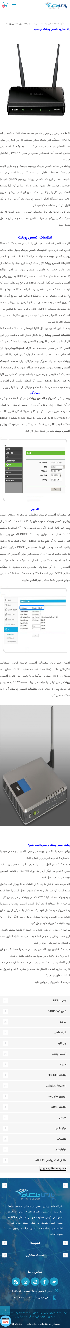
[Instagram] (25, 1281)
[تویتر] (54, 1281)
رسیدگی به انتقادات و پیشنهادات (43, 1324)
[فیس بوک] (44, 1281)
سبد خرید (5, 4)
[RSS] (16, 1281)
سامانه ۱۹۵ (16, 1324)
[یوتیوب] (35, 1281)
